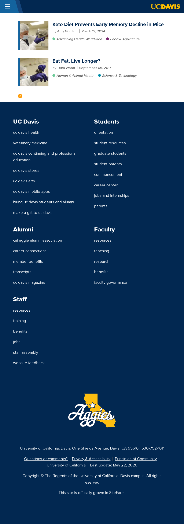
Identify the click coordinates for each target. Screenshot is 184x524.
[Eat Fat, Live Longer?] (34, 60)
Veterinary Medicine (30, 143)
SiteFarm (117, 492)
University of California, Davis (45, 448)
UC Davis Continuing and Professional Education (44, 156)
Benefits (101, 272)
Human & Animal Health (75, 75)
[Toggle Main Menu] (7, 6)
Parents (100, 206)
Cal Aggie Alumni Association (37, 240)
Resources (102, 240)
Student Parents (108, 164)
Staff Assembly (25, 352)
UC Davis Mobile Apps (31, 191)
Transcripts (22, 272)
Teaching (101, 251)
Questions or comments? (46, 459)
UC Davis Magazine (29, 282)
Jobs (17, 342)
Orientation (103, 132)
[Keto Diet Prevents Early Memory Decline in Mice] (34, 24)
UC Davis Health (26, 132)
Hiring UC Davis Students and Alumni (43, 202)
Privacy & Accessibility (91, 459)
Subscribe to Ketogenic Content (20, 96)
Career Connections (30, 251)
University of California (66, 465)
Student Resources (110, 143)
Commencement (108, 174)
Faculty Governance (110, 282)
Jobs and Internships (111, 195)
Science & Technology (119, 75)
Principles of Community (136, 459)
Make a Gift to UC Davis (32, 212)
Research (101, 261)
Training (19, 320)
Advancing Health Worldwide (79, 38)
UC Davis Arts (24, 181)
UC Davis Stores (26, 170)
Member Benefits (28, 261)
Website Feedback (29, 363)
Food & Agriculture (125, 38)
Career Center (106, 185)
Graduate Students (110, 153)
